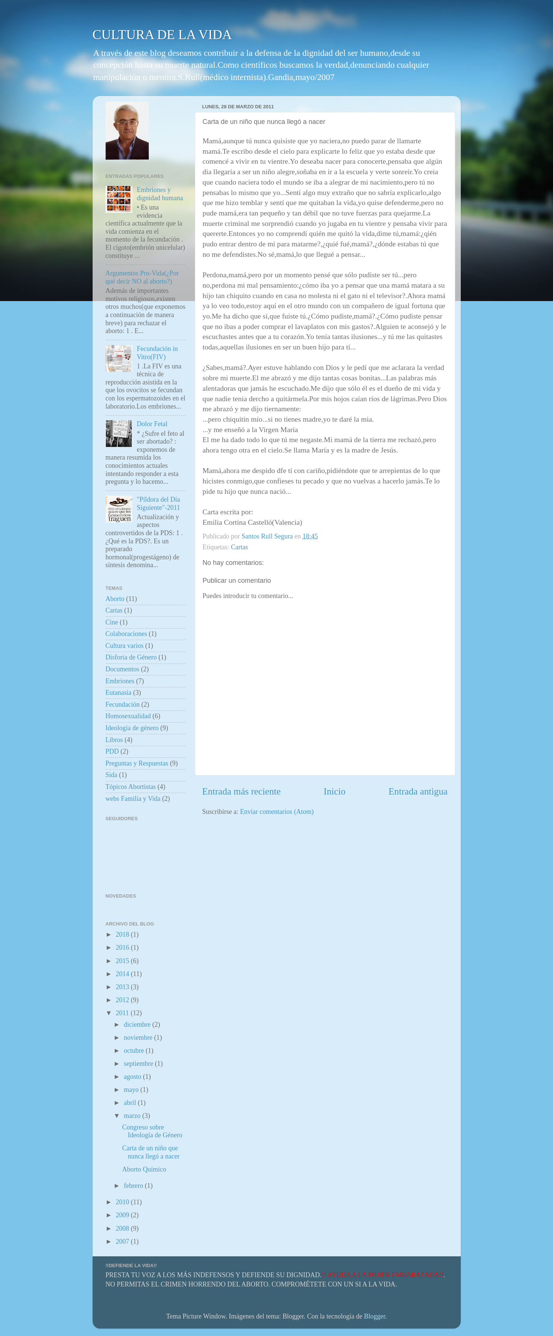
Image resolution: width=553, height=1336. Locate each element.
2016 (123, 947)
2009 (123, 1215)
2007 (123, 1241)
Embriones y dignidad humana (160, 194)
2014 (123, 974)
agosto (133, 1076)
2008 (123, 1228)
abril (131, 1102)
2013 (123, 987)
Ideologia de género (132, 728)
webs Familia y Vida (133, 798)
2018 (123, 934)
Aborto (115, 599)
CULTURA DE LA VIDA (162, 34)
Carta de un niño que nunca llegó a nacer (150, 1152)
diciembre (138, 1024)
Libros (114, 740)
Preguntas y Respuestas (137, 763)
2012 (123, 1000)
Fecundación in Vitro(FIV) (157, 353)
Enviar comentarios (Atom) (277, 811)
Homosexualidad (128, 716)
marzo (133, 1115)
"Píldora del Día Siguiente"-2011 (158, 503)
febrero (134, 1185)
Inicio (334, 791)
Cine (112, 622)
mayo (132, 1089)
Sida (112, 775)
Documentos (122, 669)
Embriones (120, 681)
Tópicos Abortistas (131, 786)
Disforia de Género (131, 657)
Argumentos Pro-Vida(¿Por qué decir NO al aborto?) (142, 277)
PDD (112, 751)
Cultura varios (125, 645)
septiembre (139, 1063)
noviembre (139, 1037)
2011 (123, 1013)
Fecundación (123, 704)
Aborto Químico (144, 1169)
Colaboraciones (126, 633)
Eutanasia (119, 692)
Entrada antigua (418, 791)
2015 (123, 961)
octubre (134, 1050)
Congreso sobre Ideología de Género (152, 1131)
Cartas (239, 547)
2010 (123, 1202)
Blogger (374, 1316)
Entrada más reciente (241, 791)
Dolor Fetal (152, 424)
